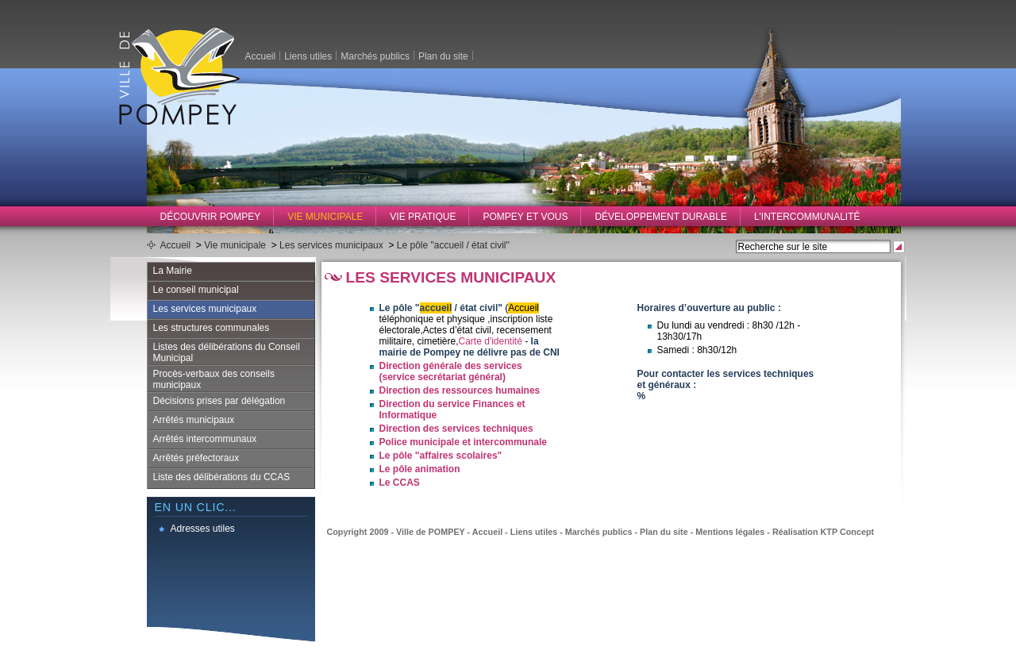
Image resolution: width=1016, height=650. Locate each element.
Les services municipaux (331, 245)
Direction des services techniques (456, 428)
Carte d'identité (490, 341)
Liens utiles (308, 55)
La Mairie (172, 270)
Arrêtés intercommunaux (205, 438)
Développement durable (661, 216)
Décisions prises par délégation (219, 400)
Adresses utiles (203, 528)
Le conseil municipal (196, 289)
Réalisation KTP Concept (823, 532)
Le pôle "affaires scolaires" (440, 455)
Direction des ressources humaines (460, 390)
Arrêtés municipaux (194, 419)
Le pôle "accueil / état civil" (453, 245)
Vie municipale (325, 216)
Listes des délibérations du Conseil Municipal (226, 352)
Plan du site (443, 55)
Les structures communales (211, 327)
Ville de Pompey (179, 76)
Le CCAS (399, 482)
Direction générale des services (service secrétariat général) (450, 371)
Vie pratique (423, 216)
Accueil (260, 55)
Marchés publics (375, 55)
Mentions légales (729, 532)
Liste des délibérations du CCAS (222, 477)
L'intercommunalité (807, 216)
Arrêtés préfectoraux (196, 457)
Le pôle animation (419, 469)
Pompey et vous (525, 216)
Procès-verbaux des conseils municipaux (214, 379)
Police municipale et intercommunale (463, 442)
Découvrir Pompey (210, 216)
